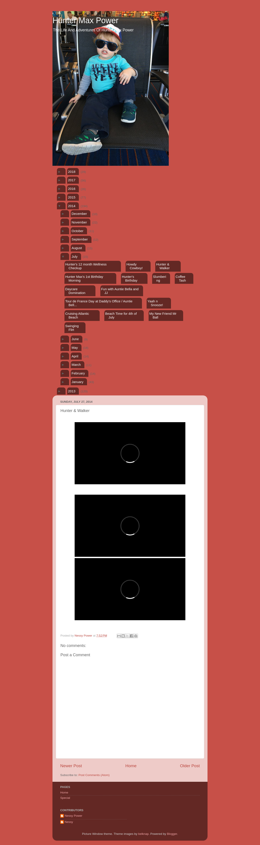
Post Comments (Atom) (94, 775)
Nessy (69, 822)
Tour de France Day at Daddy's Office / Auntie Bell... (98, 303)
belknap (143, 833)
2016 (71, 189)
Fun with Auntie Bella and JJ (119, 291)
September (80, 239)
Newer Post (71, 765)
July (75, 256)
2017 (71, 180)
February (78, 373)
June (75, 339)
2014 (71, 206)
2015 (71, 197)
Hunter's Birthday (129, 278)
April (75, 356)
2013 (71, 391)
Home (130, 765)
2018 (71, 172)
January (77, 382)
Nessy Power (73, 815)
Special (65, 797)
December (79, 214)
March (76, 364)
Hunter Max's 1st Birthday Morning (84, 278)
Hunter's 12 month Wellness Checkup (86, 266)
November (79, 222)
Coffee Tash (181, 278)
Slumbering (159, 278)
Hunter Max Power (85, 20)
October (77, 231)
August (77, 248)
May (75, 347)
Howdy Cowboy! (134, 266)
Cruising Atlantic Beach (77, 315)
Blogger (172, 833)
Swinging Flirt (72, 328)
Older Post (190, 765)
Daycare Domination (75, 291)
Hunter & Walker (163, 266)
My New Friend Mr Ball (163, 315)
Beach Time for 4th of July (121, 315)
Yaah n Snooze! (155, 303)
